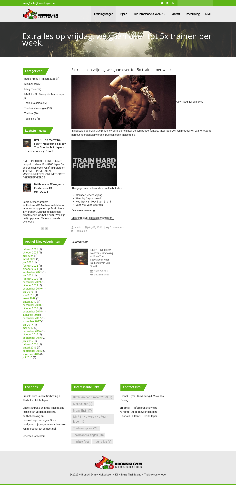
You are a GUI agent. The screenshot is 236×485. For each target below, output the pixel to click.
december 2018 (32, 305)
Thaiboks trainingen (35, 108)
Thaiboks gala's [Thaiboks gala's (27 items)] (85, 428)
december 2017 (32, 318)
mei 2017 (28, 328)
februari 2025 (30, 249)
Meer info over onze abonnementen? (92, 217)
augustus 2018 (31, 314)
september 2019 (32, 288)
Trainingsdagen (103, 14)
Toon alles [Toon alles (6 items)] (102, 441)
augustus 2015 (31, 354)
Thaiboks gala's (33, 103)
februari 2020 (30, 278)
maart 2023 (29, 259)
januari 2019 (29, 301)
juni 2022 (28, 262)
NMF (208, 14)
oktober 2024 (30, 252)
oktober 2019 (30, 285)
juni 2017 (28, 324)
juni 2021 (28, 275)
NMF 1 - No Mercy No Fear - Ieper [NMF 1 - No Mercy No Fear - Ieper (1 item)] (90, 419)
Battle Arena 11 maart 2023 (39, 78)
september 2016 (32, 337)
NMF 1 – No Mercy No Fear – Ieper (44, 94)
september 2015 (32, 350)
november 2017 (32, 321)
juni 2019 (28, 291)
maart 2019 (29, 298)
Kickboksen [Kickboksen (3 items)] (82, 404)
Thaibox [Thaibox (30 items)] (81, 441)
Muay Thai (30, 89)
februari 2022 (30, 265)
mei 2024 (28, 255)
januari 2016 (29, 347)
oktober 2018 (30, 308)
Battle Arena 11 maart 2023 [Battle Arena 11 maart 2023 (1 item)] (92, 397)
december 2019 (32, 282)
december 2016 (32, 331)
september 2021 (32, 272)
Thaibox (28, 113)
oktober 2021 (30, 269)
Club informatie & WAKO (149, 14)
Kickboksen (31, 84)
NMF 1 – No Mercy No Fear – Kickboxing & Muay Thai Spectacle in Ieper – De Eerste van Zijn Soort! (101, 258)
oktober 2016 (30, 334)
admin (77, 227)
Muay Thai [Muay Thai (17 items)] (82, 410)
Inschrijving (193, 14)
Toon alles (81, 231)
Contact (175, 14)
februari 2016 (30, 344)
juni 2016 (28, 341)
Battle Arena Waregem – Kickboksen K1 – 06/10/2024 (49, 188)
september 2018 (32, 311)
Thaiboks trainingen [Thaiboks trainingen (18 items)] (88, 435)
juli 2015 (27, 357)
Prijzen (123, 14)
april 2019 (28, 295)
